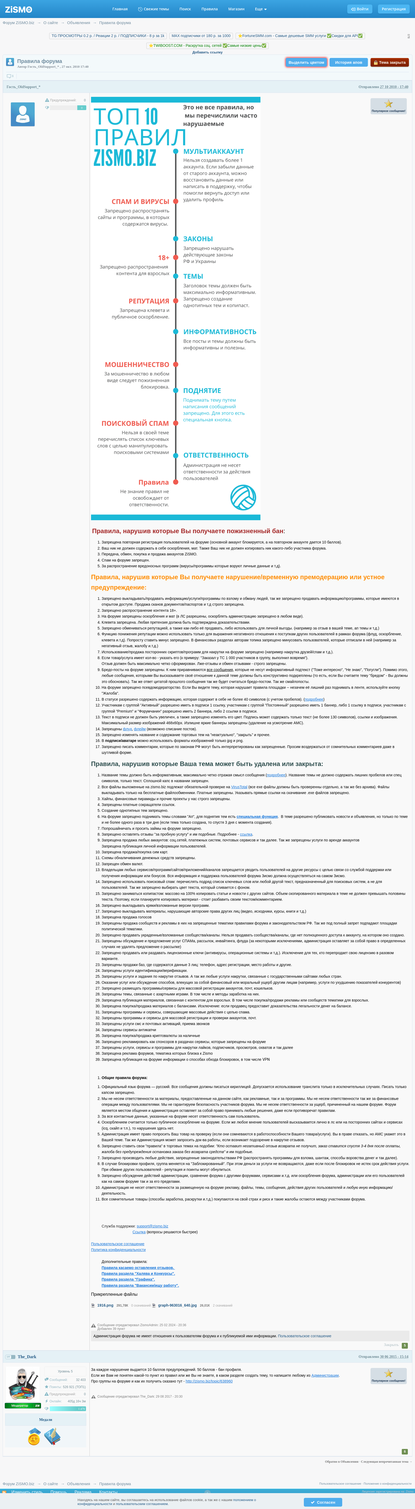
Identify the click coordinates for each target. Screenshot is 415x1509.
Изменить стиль (27, 1492)
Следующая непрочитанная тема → (386, 1461)
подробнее (314, 699)
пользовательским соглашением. (142, 1504)
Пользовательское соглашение (118, 1244)
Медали (45, 1420)
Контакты (108, 1492)
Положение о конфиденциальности (388, 1483)
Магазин (236, 8)
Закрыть (391, 1345)
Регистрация (394, 8)
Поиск (185, 8)
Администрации (325, 1375)
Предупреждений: (63, 100)
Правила (209, 8)
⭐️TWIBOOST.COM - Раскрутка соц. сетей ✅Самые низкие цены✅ (207, 45)
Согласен (323, 1502)
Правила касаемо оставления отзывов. (138, 1268)
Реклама (83, 1492)
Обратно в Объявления (342, 1461)
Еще (261, 8)
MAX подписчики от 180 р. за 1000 (201, 36)
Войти (359, 8)
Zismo (410, 1491)
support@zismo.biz (152, 1226)
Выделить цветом (306, 62)
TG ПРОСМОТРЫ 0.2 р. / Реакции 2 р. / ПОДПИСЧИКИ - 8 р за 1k (108, 36)
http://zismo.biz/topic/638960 (209, 1381)
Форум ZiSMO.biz (18, 1483)
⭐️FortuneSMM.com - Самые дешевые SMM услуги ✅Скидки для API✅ (300, 36)
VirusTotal (239, 787)
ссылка (246, 834)
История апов (348, 62)
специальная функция (257, 816)
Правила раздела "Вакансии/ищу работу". (140, 1285)
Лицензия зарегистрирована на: (384, 1491)
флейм (140, 729)
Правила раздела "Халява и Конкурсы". (138, 1273)
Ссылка (139, 1232)
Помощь (59, 1492)
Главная (120, 8)
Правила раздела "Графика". (128, 1279)
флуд (127, 729)
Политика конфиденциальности (118, 1250)
